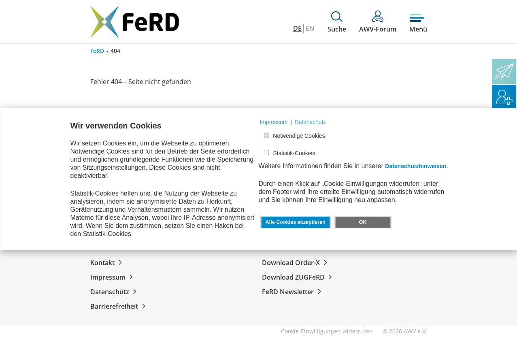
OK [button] (363, 222)
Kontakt (107, 262)
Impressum (113, 277)
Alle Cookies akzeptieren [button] (296, 222)
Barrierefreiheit (119, 306)
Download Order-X (296, 262)
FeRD (97, 51)
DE (297, 28)
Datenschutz (115, 291)
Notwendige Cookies (299, 136)
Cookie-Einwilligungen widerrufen (327, 331)
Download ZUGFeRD (298, 277)
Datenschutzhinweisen (415, 166)
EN (310, 28)
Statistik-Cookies (294, 153)
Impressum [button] (273, 122)
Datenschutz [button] (310, 122)
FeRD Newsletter (293, 291)
